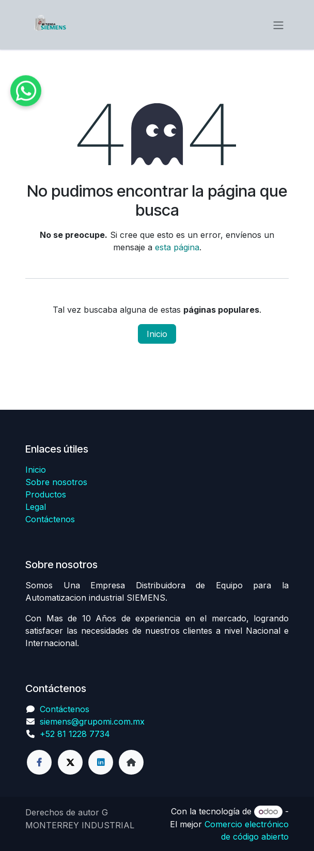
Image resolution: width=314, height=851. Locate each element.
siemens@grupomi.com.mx (92, 721)
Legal (35, 507)
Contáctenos (50, 519)
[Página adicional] (131, 762)
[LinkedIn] (100, 762)
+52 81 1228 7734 (75, 734)
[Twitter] (70, 762)
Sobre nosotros (56, 482)
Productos (45, 494)
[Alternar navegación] (278, 25)
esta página (177, 247)
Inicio (157, 334)
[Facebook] (39, 762)
